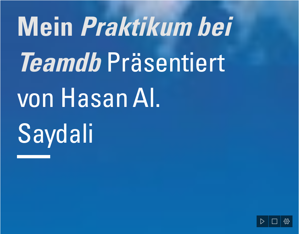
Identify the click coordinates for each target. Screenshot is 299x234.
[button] (262, 221)
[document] (149, 117)
